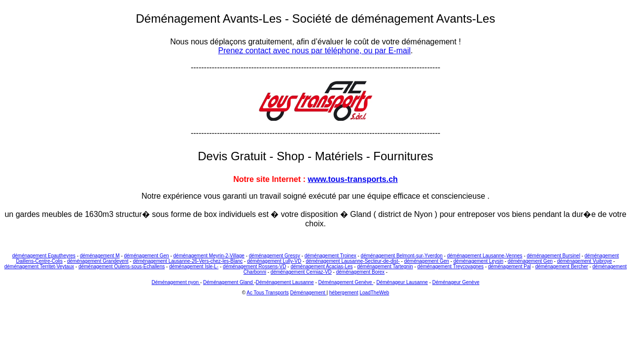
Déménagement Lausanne (285, 282)
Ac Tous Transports (267, 292)
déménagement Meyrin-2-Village (209, 255)
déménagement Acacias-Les (321, 266)
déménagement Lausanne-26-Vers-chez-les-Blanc (188, 261)
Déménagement (308, 292)
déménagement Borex (360, 272)
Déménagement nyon (176, 282)
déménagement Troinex (330, 255)
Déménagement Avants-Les (210, 18)
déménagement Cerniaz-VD (301, 272)
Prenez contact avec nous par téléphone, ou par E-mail (314, 50)
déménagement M (100, 255)
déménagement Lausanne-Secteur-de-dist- (353, 261)
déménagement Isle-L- (193, 266)
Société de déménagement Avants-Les (393, 18)
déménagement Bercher (561, 266)
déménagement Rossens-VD (254, 266)
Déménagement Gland (228, 282)
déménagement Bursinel (553, 255)
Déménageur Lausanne (402, 282)
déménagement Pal (509, 266)
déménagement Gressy (274, 255)
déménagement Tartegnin (385, 266)
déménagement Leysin (478, 261)
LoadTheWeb (374, 292)
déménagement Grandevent (98, 261)
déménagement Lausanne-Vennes (485, 255)
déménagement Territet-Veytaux (39, 266)
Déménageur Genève (456, 282)
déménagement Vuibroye (584, 261)
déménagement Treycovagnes (451, 266)
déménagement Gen (146, 255)
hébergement (343, 292)
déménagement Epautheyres (43, 255)
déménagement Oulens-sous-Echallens (121, 266)
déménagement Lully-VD (274, 261)
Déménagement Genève (346, 282)
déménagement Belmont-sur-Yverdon (402, 255)
